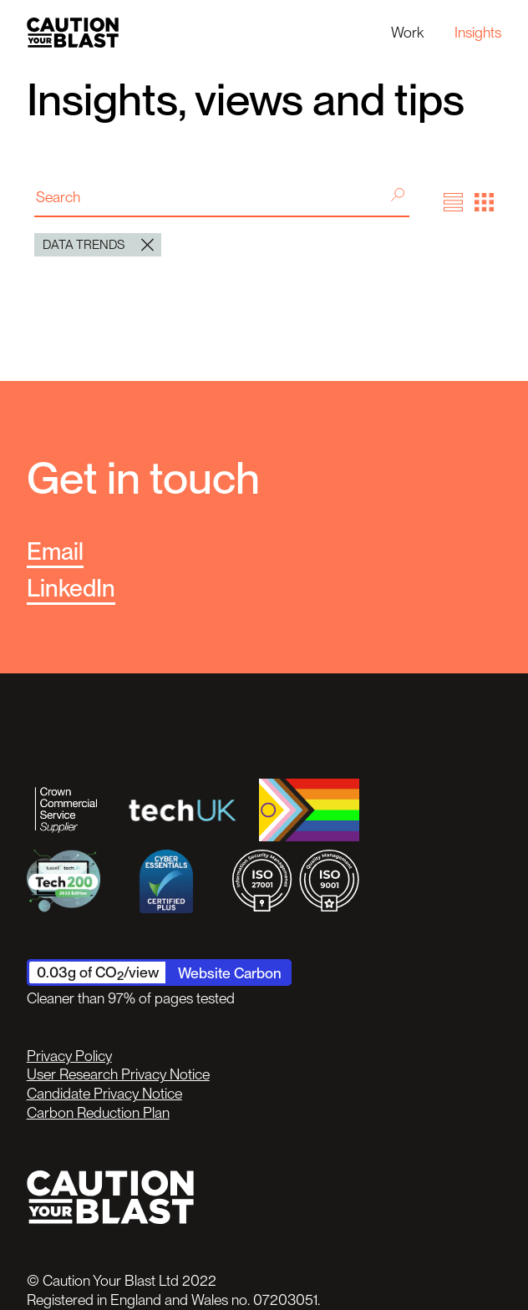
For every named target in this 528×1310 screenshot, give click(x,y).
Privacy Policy (69, 1055)
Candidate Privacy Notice (104, 1093)
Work (407, 32)
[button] (453, 202)
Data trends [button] (98, 245)
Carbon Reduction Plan (98, 1112)
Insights (477, 32)
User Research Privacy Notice (118, 1074)
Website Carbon (230, 973)
